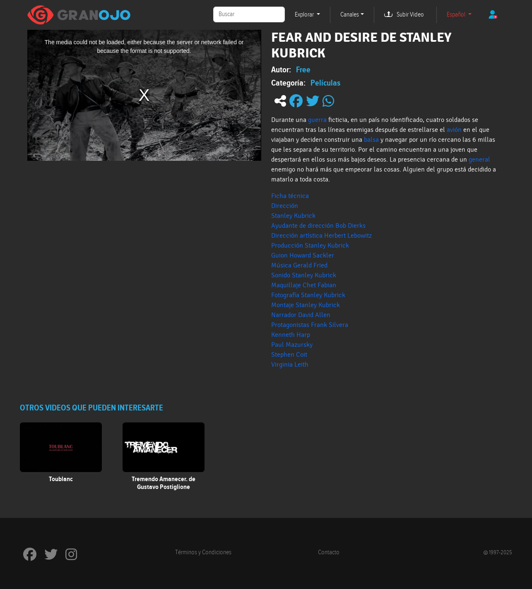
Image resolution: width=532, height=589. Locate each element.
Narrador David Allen (300, 315)
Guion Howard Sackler (302, 255)
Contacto (328, 552)
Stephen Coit (289, 354)
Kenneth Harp (290, 334)
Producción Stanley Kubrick (310, 245)
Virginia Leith (289, 364)
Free (303, 69)
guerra (317, 120)
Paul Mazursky (292, 344)
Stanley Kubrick (293, 215)
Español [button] (457, 15)
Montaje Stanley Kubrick (305, 305)
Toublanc (61, 479)
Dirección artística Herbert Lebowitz (321, 235)
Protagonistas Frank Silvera (309, 325)
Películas (325, 82)
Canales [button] (349, 15)
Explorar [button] (305, 15)
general (479, 159)
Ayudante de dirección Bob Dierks (318, 225)
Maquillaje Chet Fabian (303, 285)
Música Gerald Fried (299, 265)
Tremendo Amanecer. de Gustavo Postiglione (163, 483)
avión (454, 129)
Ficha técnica (290, 196)
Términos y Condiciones (203, 552)
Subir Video (410, 15)
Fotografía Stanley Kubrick (308, 295)
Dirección (285, 206)
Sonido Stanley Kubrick (303, 275)
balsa (371, 139)
